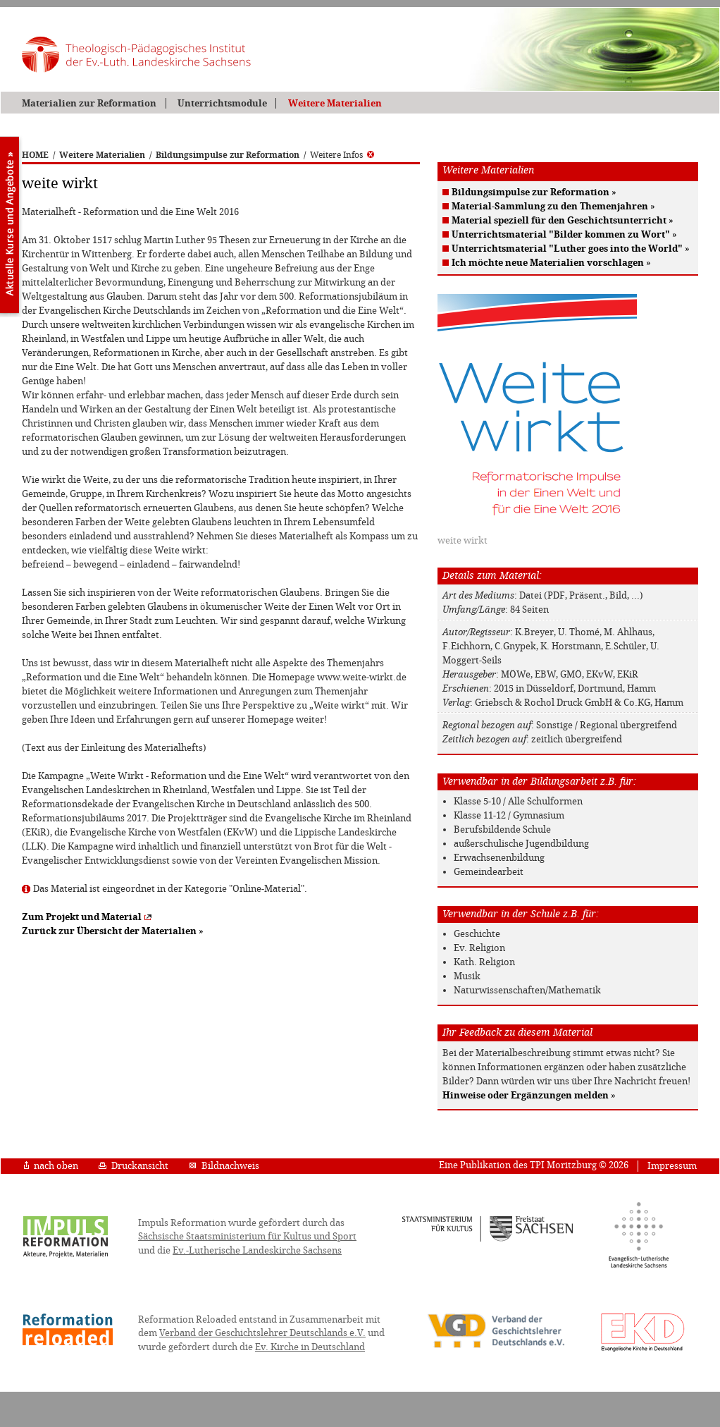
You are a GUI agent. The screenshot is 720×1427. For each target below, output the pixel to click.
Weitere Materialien (335, 103)
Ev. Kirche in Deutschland (310, 1347)
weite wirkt (462, 540)
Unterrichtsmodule (222, 103)
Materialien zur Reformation (89, 103)
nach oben (51, 1165)
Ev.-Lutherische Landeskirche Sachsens (257, 1250)
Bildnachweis (224, 1165)
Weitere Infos (342, 155)
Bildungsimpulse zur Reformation (227, 155)
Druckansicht (133, 1165)
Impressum (672, 1165)
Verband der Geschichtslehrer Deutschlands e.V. (262, 1333)
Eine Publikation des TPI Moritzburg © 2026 (533, 1165)
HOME (35, 155)
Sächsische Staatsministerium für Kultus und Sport (247, 1236)
